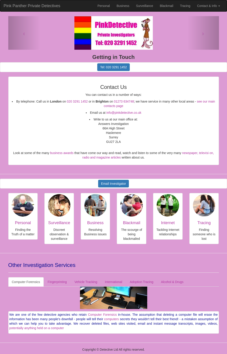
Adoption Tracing (141, 282)
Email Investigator (113, 183)
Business (123, 6)
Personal (103, 6)
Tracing (185, 6)
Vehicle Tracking (85, 282)
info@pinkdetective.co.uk (123, 112)
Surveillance (144, 6)
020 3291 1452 (77, 101)
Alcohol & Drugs (172, 282)
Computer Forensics (26, 282)
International (113, 282)
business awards (62, 153)
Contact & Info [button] (208, 6)
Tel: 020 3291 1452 (113, 67)
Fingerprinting (57, 282)
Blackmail (166, 6)
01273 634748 (124, 101)
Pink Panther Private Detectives (32, 6)
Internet (168, 223)
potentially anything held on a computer (36, 328)
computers (111, 319)
